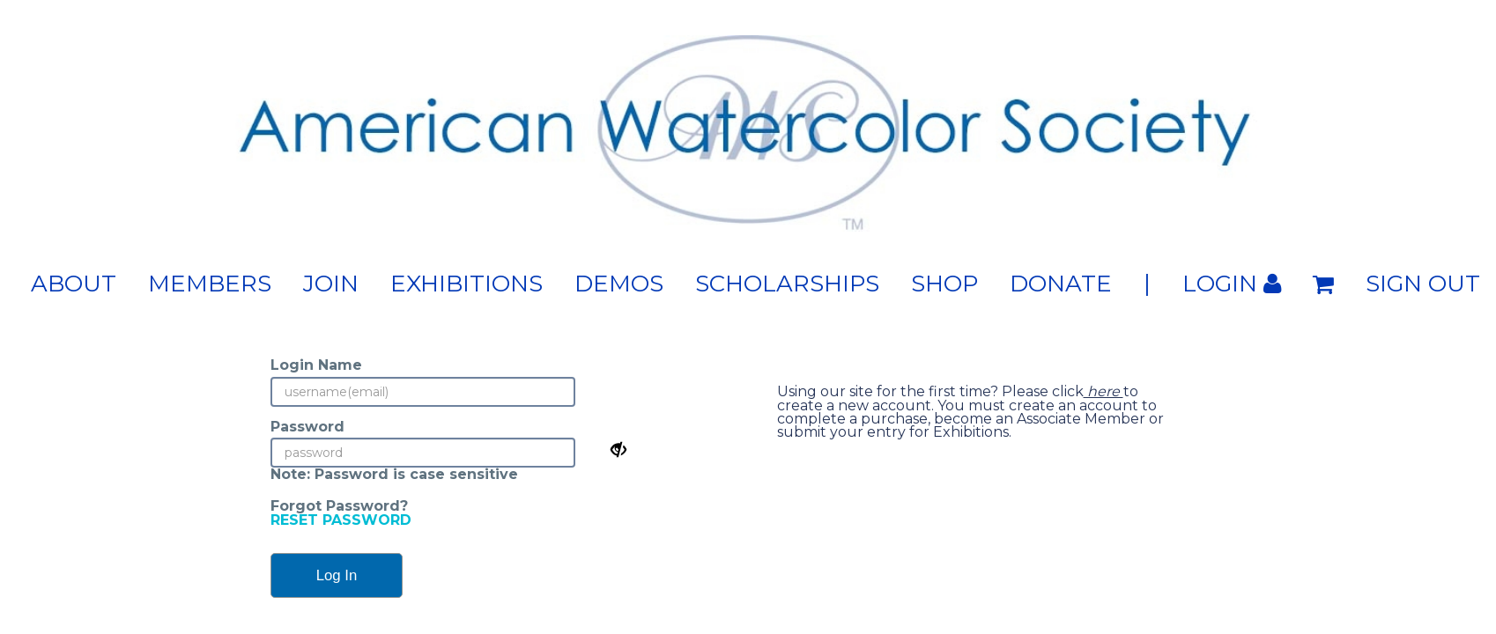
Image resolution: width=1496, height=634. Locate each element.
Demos (618, 283)
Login (1231, 283)
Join (331, 283)
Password (307, 426)
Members (209, 283)
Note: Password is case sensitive (394, 474)
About (73, 283)
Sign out (1423, 283)
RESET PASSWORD (340, 520)
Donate (1061, 283)
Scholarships (787, 283)
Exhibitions (466, 283)
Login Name (316, 365)
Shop (944, 283)
